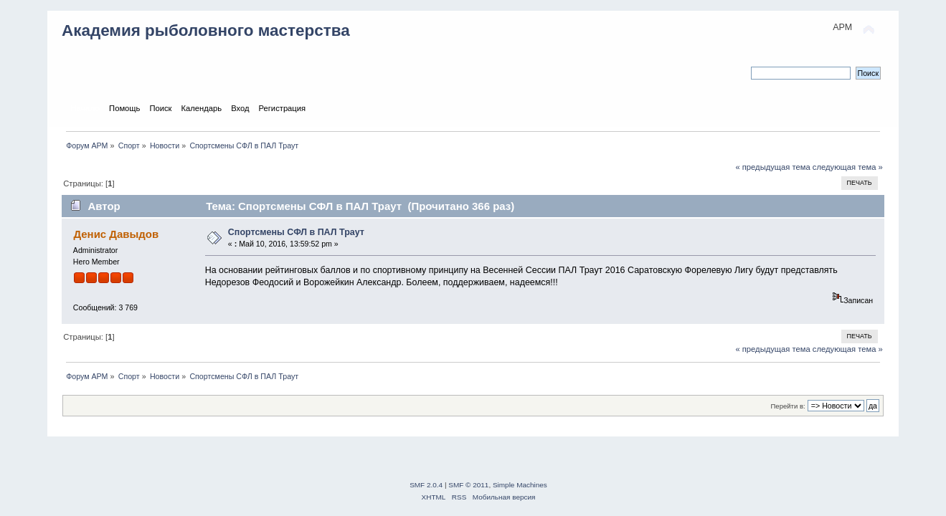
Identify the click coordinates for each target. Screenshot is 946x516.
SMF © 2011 (468, 485)
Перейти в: (788, 406)
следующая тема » (848, 167)
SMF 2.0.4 (426, 485)
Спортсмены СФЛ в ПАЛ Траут (296, 232)
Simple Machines (520, 485)
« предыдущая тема (772, 167)
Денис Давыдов (116, 234)
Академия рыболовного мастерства (206, 30)
